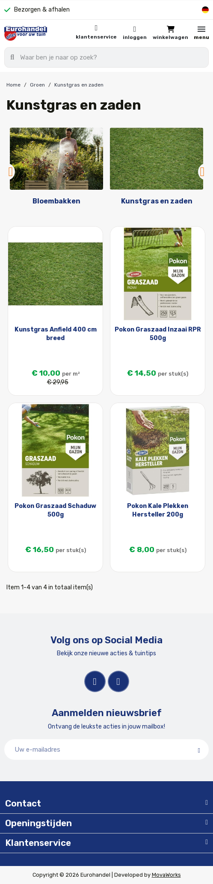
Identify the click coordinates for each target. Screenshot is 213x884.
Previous (10, 171)
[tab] (106, 804)
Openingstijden (38, 823)
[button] (170, 33)
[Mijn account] (135, 33)
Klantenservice (96, 37)
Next (202, 171)
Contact (23, 803)
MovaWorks (166, 875)
